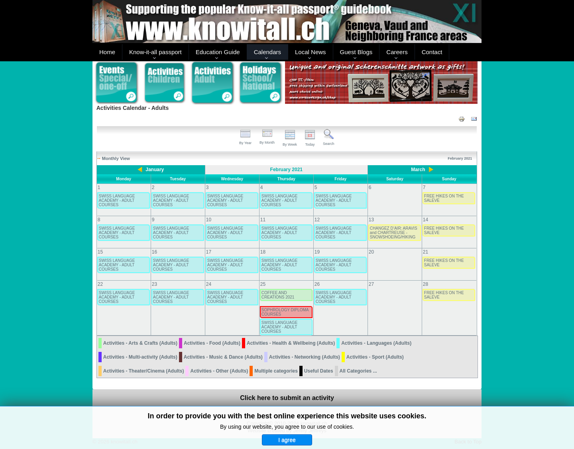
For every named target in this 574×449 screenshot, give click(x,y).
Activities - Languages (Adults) (376, 343)
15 (100, 252)
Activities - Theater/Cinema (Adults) (143, 371)
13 (371, 220)
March (418, 169)
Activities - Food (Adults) (212, 343)
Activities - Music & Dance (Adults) (223, 357)
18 (262, 252)
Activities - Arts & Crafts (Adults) (140, 343)
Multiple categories (276, 371)
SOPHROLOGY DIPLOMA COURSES (285, 312)
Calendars (267, 52)
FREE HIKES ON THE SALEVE (444, 198)
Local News (310, 52)
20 (371, 252)
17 (208, 252)
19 (317, 252)
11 (262, 220)
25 (262, 284)
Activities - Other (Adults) (219, 371)
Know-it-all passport (155, 52)
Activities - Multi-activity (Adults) (140, 357)
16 (154, 252)
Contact (432, 52)
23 (154, 284)
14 (425, 220)
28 (425, 284)
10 (208, 220)
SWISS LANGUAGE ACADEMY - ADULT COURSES (117, 200)
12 (317, 220)
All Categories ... (358, 371)
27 (371, 284)
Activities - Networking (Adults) (304, 357)
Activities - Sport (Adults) (375, 357)
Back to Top (468, 442)
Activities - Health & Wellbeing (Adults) (291, 343)
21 (425, 252)
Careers (396, 52)
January (154, 169)
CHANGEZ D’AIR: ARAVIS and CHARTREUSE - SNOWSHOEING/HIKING (393, 232)
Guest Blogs (356, 52)
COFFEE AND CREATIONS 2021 (278, 295)
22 (100, 284)
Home (107, 52)
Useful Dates (318, 371)
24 (208, 284)
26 (317, 284)
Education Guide (218, 52)
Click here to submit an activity (287, 397)
